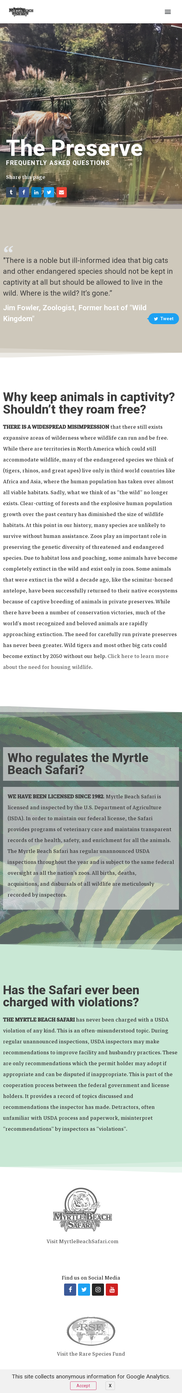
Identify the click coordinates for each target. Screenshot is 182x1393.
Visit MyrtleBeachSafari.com (83, 1241)
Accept (83, 1385)
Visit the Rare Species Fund (91, 1354)
